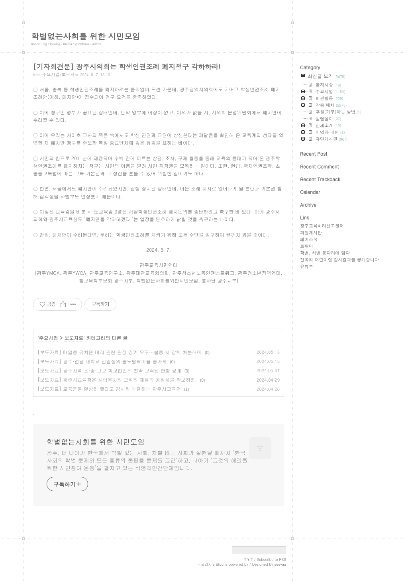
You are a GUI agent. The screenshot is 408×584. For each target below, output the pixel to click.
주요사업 (48, 337)
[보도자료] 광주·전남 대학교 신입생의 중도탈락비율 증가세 (102, 361)
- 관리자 (205, 564)
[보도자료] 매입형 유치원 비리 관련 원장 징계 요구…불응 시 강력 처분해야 (119, 352)
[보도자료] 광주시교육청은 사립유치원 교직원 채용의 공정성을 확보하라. (117, 379)
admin (97, 44)
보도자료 (73, 337)
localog (55, 44)
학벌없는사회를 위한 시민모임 (85, 36)
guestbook (82, 44)
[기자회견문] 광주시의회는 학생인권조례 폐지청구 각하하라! (126, 66)
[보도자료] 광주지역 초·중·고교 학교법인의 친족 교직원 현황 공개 (109, 370)
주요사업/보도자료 (60, 74)
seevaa (280, 564)
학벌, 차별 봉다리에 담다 (325, 253)
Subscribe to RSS (271, 559)
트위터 (306, 246)
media (67, 44)
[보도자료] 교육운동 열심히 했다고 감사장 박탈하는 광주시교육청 (109, 388)
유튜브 (306, 266)
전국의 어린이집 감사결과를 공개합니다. (340, 260)
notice (35, 44)
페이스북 (309, 239)
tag (45, 44)
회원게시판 (311, 232)
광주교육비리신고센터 (322, 226)
